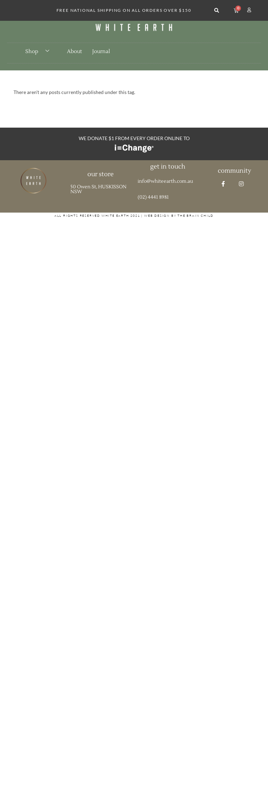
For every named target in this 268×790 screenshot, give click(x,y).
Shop (39, 51)
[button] (216, 10)
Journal (101, 51)
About (74, 51)
